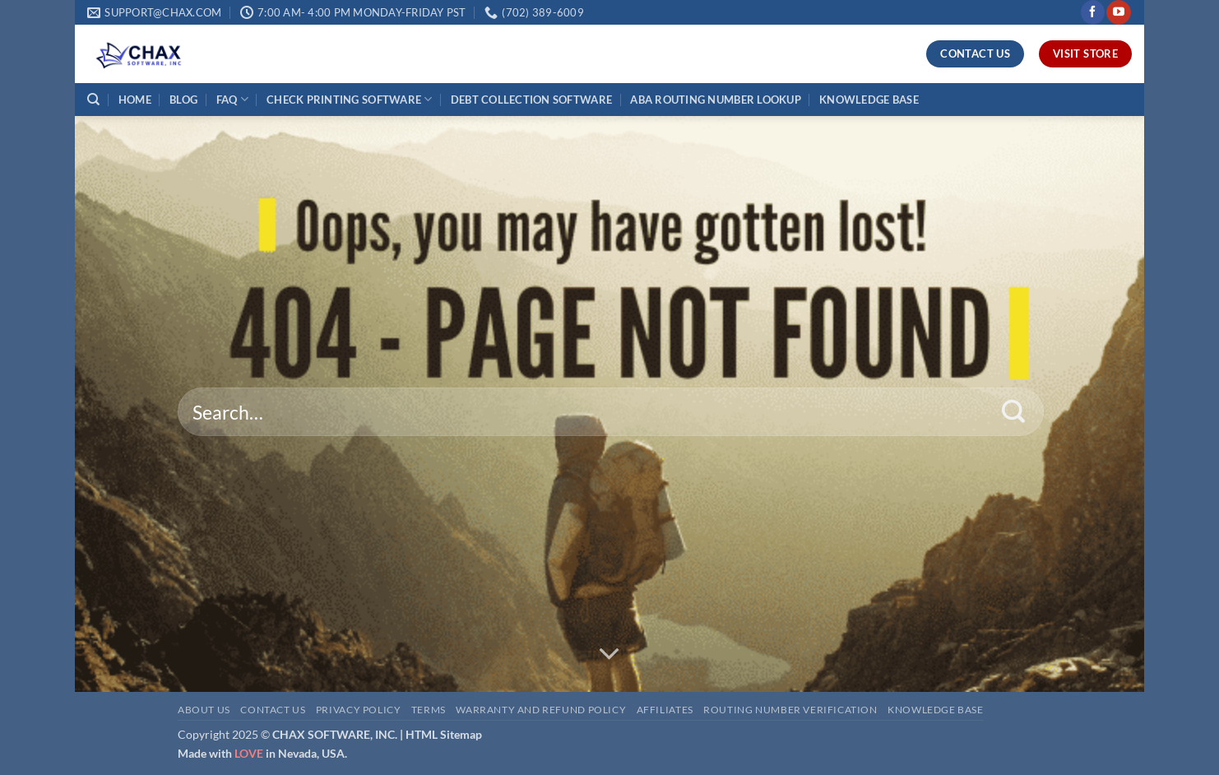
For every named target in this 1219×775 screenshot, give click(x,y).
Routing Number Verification (790, 709)
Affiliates (665, 709)
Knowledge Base (936, 709)
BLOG (183, 99)
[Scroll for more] (609, 654)
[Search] (93, 99)
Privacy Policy (358, 709)
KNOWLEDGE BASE (869, 99)
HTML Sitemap (444, 734)
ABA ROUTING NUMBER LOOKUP (715, 99)
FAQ (232, 99)
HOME (134, 99)
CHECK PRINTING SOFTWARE (349, 99)
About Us (204, 709)
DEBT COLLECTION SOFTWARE (531, 99)
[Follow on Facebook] (1093, 12)
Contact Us (272, 709)
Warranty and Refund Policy (541, 709)
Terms (428, 709)
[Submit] (1014, 412)
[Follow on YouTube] (1118, 12)
